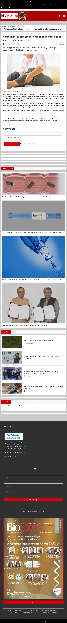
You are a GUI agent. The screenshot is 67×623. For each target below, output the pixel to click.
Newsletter (28, 4)
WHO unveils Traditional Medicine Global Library (39, 340)
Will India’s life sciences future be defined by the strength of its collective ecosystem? (26, 406)
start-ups (11, 26)
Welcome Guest (4, 4)
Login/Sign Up (54, 4)
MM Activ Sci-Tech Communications (33, 621)
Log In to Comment (11, 144)
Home (4, 26)
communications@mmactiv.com (15, 452)
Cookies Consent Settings (30, 612)
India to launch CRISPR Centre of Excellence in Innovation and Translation (24, 325)
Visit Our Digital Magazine (16, 611)
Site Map (44, 612)
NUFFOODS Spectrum (49, 611)
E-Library (11, 4)
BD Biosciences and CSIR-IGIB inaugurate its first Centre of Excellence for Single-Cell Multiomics (41, 372)
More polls (5, 409)
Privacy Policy (14, 612)
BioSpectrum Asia (32, 611)
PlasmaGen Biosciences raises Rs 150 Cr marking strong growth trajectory (43, 387)
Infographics (34, 4)
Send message (33, 500)
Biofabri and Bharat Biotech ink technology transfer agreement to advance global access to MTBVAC (32, 279)
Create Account (31, 144)
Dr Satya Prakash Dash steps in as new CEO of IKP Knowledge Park (44, 356)
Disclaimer (53, 612)
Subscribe (48, 4)
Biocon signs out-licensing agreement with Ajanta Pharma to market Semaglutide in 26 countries (31, 232)
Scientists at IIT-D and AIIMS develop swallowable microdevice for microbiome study (27, 197)
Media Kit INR (41, 4)
